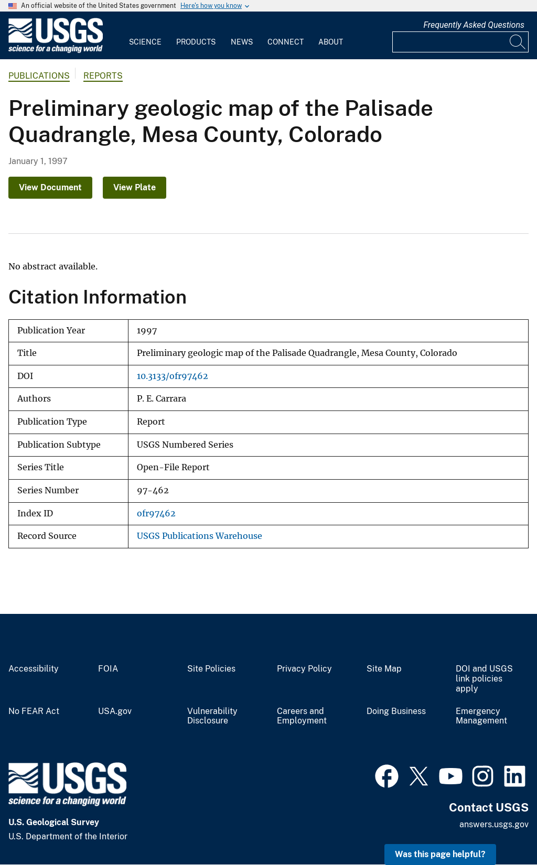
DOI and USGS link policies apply (484, 679)
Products (196, 42)
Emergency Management (481, 716)
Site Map (384, 669)
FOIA (108, 669)
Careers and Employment (302, 716)
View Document (50, 187)
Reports (103, 76)
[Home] (55, 51)
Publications (39, 76)
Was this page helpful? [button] (440, 854)
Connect (285, 42)
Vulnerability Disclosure (212, 716)
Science (145, 42)
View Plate (134, 187)
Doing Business (396, 711)
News (242, 42)
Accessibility (33, 669)
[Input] (460, 41)
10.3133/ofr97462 (172, 376)
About (330, 42)
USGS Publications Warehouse (199, 536)
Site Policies (211, 669)
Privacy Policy (304, 669)
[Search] (518, 41)
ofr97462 (156, 513)
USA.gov (115, 711)
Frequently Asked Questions (473, 25)
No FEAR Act (33, 711)
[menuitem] (145, 35)
